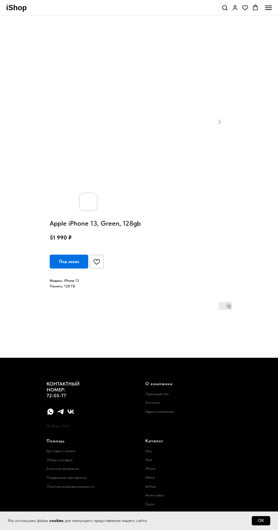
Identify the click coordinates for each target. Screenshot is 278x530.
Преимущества (156, 394)
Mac (148, 451)
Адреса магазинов (159, 411)
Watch (150, 477)
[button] (225, 7)
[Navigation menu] (268, 8)
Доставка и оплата (61, 451)
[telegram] (60, 411)
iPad (148, 460)
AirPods (150, 486)
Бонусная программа (63, 468)
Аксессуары (154, 495)
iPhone (150, 468)
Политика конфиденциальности (71, 486)
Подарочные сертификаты (67, 477)
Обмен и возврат (60, 460)
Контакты (152, 402)
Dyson (150, 504)
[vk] (71, 411)
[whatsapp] (50, 411)
